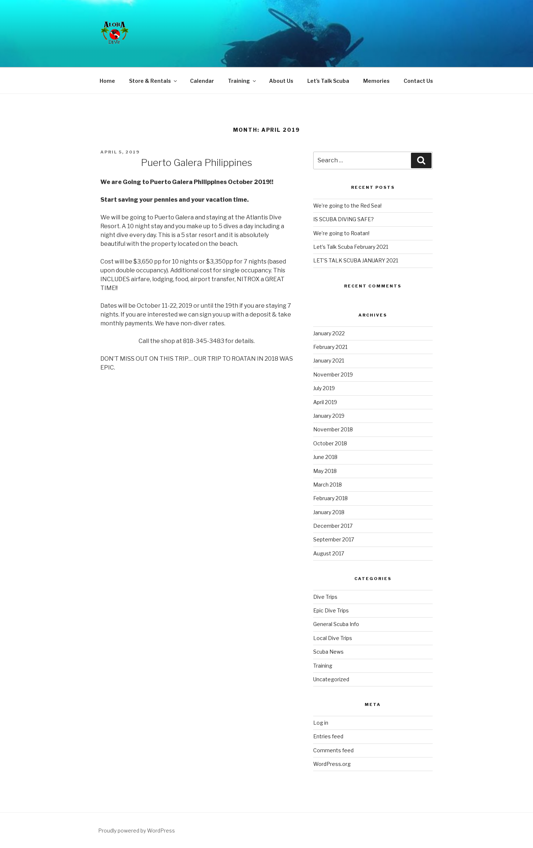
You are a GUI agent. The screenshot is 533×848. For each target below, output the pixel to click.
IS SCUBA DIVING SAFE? (343, 219)
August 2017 (328, 553)
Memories (376, 81)
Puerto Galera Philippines (196, 162)
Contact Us (418, 81)
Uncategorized (331, 679)
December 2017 (333, 526)
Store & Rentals (153, 81)
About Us (281, 81)
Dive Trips (325, 597)
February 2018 (330, 498)
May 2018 (325, 471)
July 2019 (324, 388)
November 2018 (333, 429)
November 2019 (333, 374)
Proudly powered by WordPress (136, 830)
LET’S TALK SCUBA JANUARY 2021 (355, 260)
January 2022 (329, 333)
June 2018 (325, 457)
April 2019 (325, 402)
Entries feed (328, 736)
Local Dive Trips (332, 638)
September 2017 (333, 539)
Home (107, 81)
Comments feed (333, 750)
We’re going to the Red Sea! (347, 205)
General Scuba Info (336, 624)
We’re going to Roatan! (341, 233)
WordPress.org (332, 764)
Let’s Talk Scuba (328, 81)
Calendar (202, 81)
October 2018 (330, 443)
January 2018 (328, 512)
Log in (320, 723)
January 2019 (328, 416)
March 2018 (327, 484)
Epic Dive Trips (331, 610)
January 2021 (328, 360)
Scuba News (328, 652)
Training (242, 81)
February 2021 (330, 347)
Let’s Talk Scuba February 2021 (350, 247)
